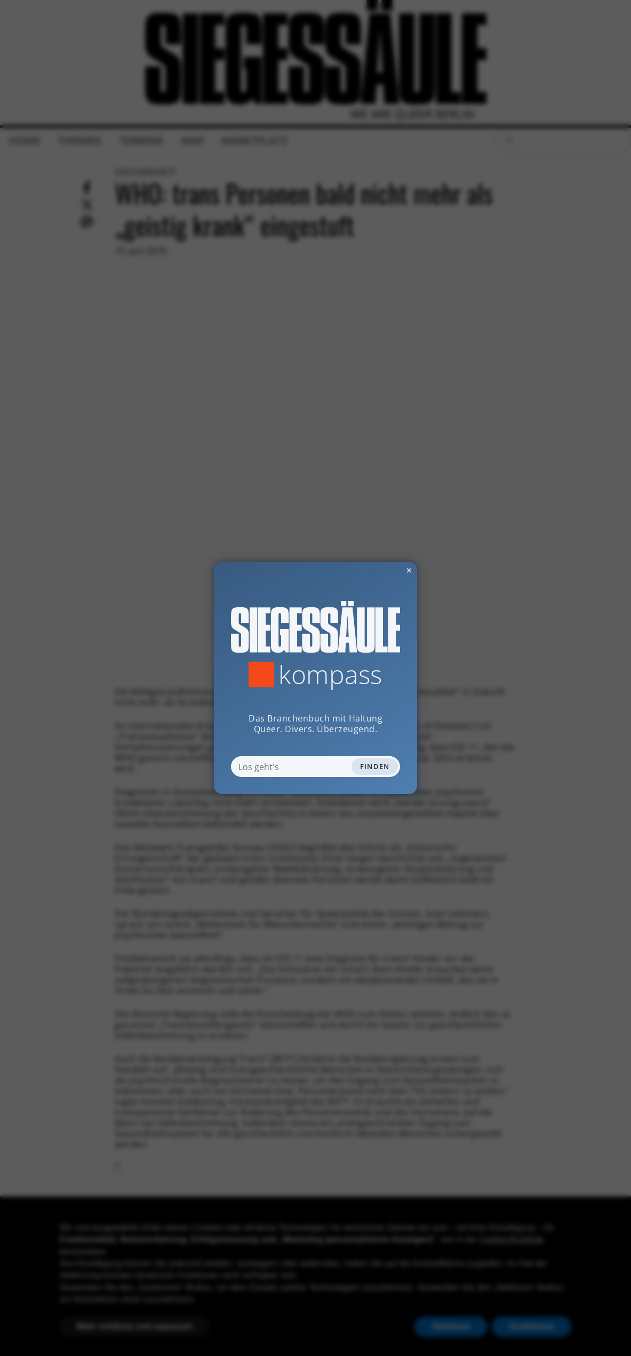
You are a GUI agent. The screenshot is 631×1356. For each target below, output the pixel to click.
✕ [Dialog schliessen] (383, 570)
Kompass (330, 675)
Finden (375, 766)
